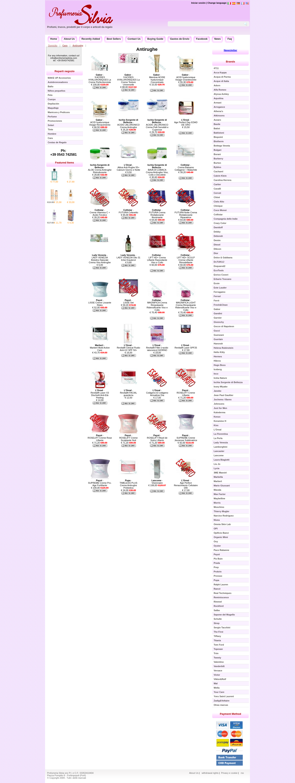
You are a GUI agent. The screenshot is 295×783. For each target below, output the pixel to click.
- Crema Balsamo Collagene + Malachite (186, 167)
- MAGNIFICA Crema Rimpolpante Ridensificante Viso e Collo (157, 305)
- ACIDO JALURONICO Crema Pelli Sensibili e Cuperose (157, 125)
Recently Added (91, 38)
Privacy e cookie (229, 773)
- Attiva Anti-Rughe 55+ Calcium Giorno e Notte (128, 167)
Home (53, 38)
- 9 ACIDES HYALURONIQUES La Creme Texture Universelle (128, 80)
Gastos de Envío (179, 38)
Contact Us (134, 38)
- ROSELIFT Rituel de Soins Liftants (157, 437)
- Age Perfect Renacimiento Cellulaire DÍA (186, 484)
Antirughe (78, 45)
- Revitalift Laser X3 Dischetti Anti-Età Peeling (100, 394)
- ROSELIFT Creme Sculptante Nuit (128, 437)
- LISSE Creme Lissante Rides (99, 302)
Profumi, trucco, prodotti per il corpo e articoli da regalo (79, 27)
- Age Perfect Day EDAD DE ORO (185, 122)
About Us (69, 38)
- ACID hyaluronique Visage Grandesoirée (185, 77)
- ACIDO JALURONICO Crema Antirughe (128, 123)
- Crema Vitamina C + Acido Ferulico (100, 212)
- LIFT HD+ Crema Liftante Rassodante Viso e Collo (157, 259)
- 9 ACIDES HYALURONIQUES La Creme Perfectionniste (99, 78)
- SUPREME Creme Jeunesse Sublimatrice (186, 437)
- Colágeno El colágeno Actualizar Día (157, 392)
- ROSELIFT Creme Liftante (186, 392)
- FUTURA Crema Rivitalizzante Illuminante (157, 214)
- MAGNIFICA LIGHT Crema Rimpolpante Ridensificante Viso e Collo (185, 305)
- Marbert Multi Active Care (100, 347)
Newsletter (230, 50)
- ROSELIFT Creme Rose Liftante (100, 437)
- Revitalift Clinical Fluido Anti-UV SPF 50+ (128, 347)
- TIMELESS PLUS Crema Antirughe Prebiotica (128, 484)
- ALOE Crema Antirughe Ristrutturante (100, 169)
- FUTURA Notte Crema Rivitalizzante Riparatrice (186, 214)
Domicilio (52, 45)
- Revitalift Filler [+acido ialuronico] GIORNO (157, 347)
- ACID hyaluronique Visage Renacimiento (99, 122)
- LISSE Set (128, 301)
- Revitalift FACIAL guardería (128, 392)
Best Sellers (114, 38)
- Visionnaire (157, 481)
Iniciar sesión (198, 3)
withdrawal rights (210, 773)
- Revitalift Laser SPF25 (186, 346)
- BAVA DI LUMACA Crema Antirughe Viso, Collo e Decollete (157, 170)
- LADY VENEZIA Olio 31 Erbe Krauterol (128, 257)
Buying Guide (155, 38)
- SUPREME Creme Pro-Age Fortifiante (99, 483)
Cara (64, 45)
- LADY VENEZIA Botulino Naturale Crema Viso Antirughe (100, 259)
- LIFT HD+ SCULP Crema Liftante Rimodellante (186, 259)
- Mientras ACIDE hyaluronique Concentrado (157, 78)
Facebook (202, 38)
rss (242, 773)
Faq (229, 38)
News (217, 38)
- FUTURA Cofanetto (128, 211)
